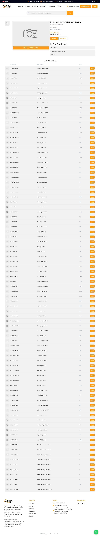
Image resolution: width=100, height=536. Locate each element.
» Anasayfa (31, 503)
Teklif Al (54, 38)
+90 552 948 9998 (34, 1)
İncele (92, 68)
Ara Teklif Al (63, 38)
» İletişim (31, 516)
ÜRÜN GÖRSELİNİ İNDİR (30, 48)
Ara (70, 13)
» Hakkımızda (32, 513)
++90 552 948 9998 (60, 503)
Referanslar (43, 6)
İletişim (59, 6)
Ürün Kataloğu (85, 6)
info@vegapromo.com (48, 1)
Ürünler (35, 6)
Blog (94, 6)
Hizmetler (27, 6)
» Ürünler (31, 508)
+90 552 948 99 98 (74, 6)
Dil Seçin (7, 1)
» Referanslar (32, 511)
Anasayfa (20, 6)
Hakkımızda (52, 6)
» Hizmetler (32, 506)
